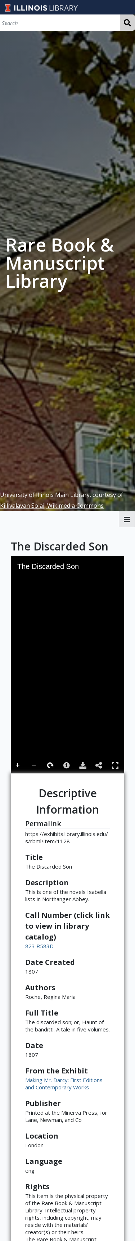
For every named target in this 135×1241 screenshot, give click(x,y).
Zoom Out (34, 765)
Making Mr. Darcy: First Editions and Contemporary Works (64, 1083)
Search (127, 22)
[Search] (60, 22)
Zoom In (18, 765)
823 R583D (39, 946)
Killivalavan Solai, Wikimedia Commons (52, 506)
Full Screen (115, 765)
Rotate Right (50, 765)
